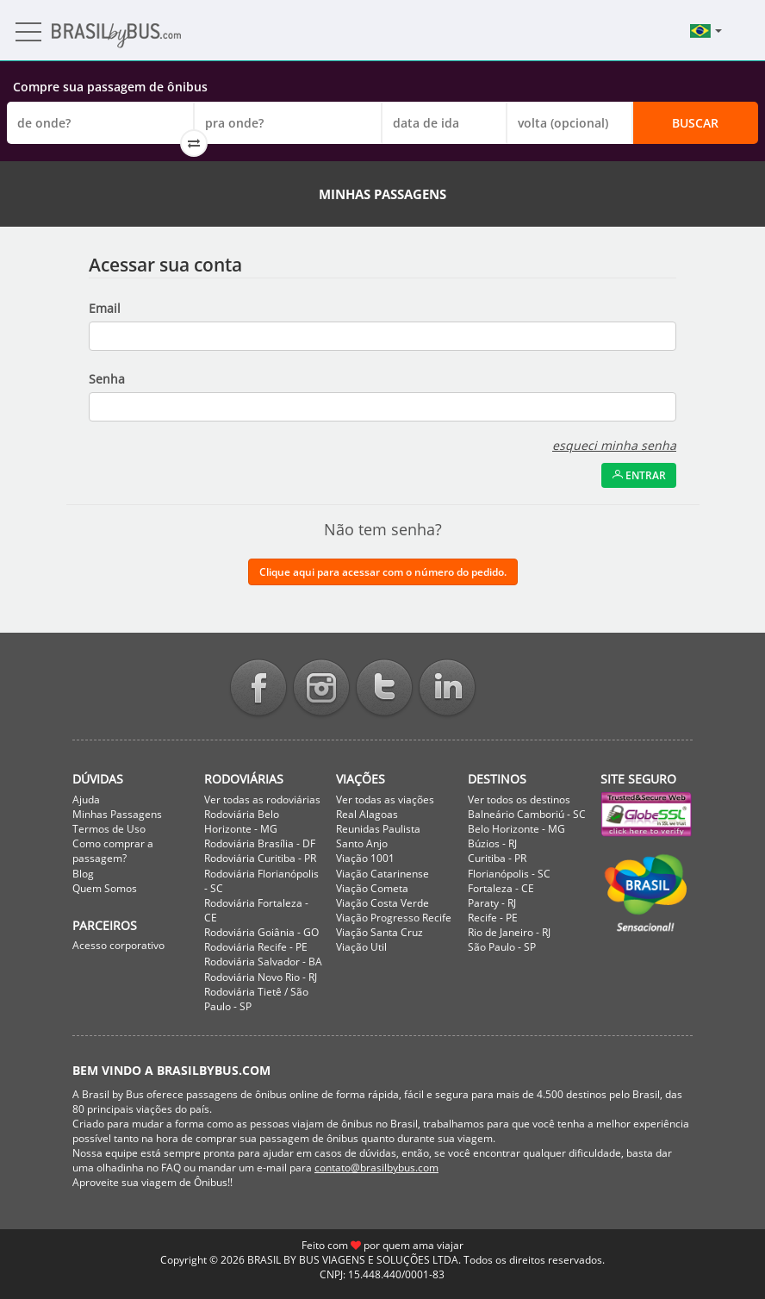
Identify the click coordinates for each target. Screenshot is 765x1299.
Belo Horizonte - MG (516, 828)
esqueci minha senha (614, 445)
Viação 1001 (365, 858)
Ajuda (86, 799)
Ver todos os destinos (519, 799)
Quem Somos (104, 888)
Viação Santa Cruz (379, 932)
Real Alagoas (367, 814)
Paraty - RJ (492, 903)
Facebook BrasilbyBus (258, 689)
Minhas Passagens (117, 814)
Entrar (639, 475)
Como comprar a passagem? (112, 850)
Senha (107, 379)
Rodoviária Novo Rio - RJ (260, 977)
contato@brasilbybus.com (376, 1167)
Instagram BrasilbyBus (321, 689)
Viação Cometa (372, 888)
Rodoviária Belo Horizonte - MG (241, 821)
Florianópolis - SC (509, 873)
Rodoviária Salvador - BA (263, 961)
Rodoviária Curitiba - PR (260, 858)
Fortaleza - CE (501, 888)
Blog (83, 873)
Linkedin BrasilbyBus (447, 689)
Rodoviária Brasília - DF (259, 843)
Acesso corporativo (118, 945)
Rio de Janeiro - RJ (509, 932)
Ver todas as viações (385, 799)
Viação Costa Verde (382, 903)
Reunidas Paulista (378, 828)
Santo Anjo (362, 843)
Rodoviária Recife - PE (256, 947)
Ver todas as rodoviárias (262, 799)
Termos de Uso (109, 828)
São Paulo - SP (502, 947)
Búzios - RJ (492, 843)
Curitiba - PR (497, 858)
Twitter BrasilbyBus (384, 689)
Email (105, 308)
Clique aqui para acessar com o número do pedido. (383, 572)
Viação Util (361, 947)
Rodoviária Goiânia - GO (261, 932)
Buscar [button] (695, 123)
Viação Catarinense (382, 873)
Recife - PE (493, 917)
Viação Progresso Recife (393, 917)
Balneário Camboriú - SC (527, 814)
